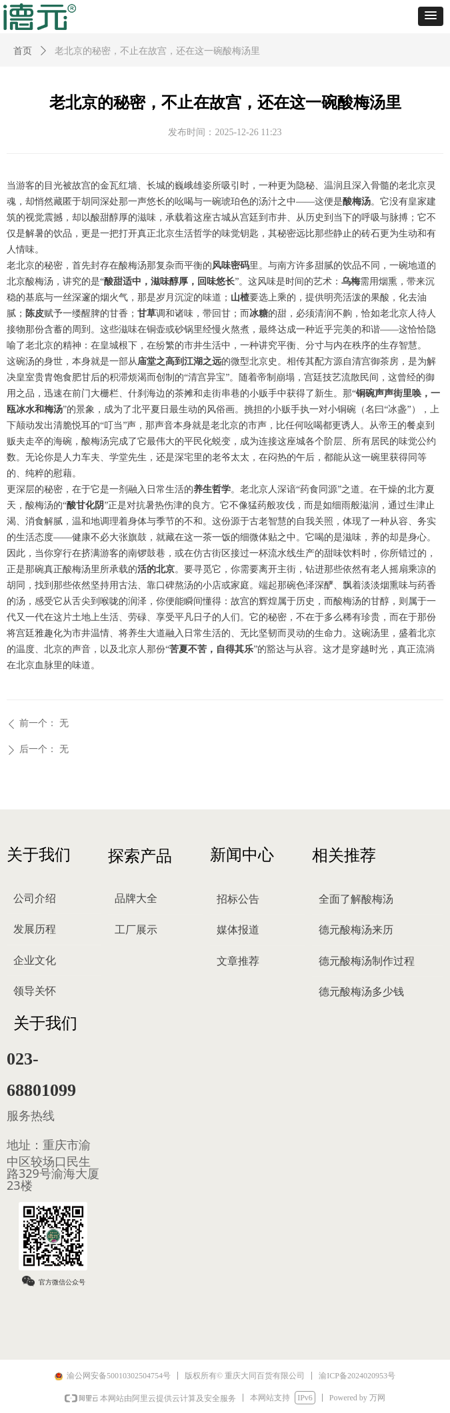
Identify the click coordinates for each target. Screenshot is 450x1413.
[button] (430, 16)
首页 (22, 51)
